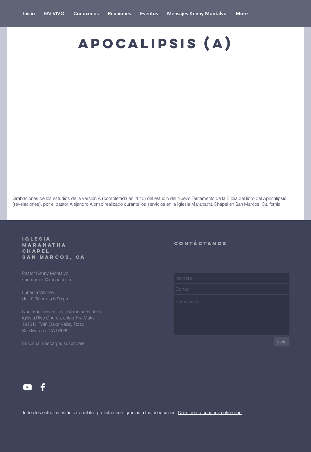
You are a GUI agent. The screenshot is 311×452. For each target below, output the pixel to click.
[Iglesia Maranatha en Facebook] (42, 387)
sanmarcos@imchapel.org (48, 279)
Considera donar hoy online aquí (210, 412)
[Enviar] (281, 341)
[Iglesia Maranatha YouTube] (27, 387)
